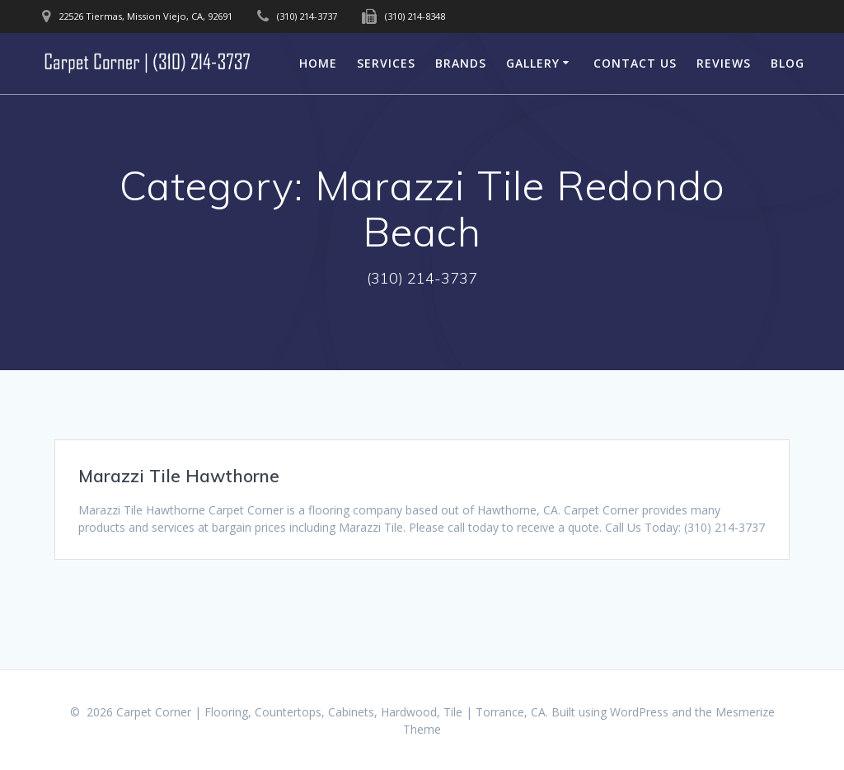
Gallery (533, 63)
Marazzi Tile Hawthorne (178, 475)
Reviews (723, 63)
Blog (787, 63)
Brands (460, 63)
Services (386, 63)
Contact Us (635, 63)
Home (318, 63)
